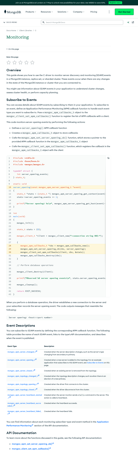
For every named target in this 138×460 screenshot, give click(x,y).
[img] (8, 62)
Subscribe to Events (95, 363)
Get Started (124, 12)
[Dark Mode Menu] (133, 22)
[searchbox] (82, 22)
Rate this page (12, 57)
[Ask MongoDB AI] (128, 22)
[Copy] (108, 158)
